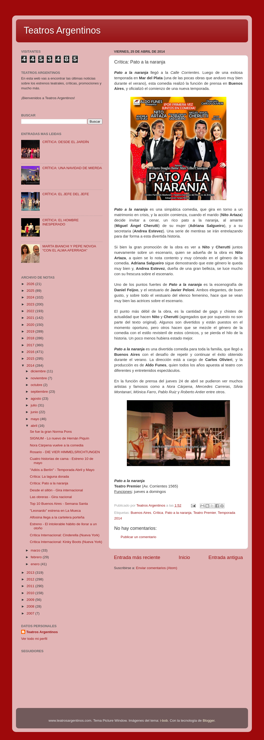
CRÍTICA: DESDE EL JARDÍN (65, 142)
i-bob (164, 720)
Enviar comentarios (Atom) (156, 568)
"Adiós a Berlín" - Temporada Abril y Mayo (62, 470)
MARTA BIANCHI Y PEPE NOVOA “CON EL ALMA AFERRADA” (69, 248)
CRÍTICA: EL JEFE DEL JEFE (65, 194)
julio (34, 405)
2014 (31, 365)
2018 (31, 338)
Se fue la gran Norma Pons (51, 432)
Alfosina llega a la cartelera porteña (57, 517)
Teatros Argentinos (62, 30)
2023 (31, 304)
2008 (31, 606)
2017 (31, 345)
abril (34, 426)
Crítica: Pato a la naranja (49, 483)
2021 (31, 318)
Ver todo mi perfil (34, 639)
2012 (31, 579)
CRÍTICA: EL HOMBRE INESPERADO (60, 222)
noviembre (39, 378)
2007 (31, 613)
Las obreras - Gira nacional (51, 497)
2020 (31, 325)
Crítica (158, 513)
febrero (37, 557)
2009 (31, 600)
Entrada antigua (226, 557)
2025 (31, 291)
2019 (31, 331)
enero (35, 564)
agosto (36, 398)
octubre (37, 385)
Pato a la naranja (178, 513)
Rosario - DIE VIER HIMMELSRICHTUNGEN (65, 452)
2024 (31, 297)
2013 (31, 572)
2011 (31, 586)
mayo (35, 419)
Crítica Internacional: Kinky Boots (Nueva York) (66, 542)
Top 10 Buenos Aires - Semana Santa (59, 504)
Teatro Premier (204, 513)
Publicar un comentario (138, 537)
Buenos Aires (141, 513)
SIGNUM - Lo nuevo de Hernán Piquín (59, 438)
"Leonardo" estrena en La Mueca (55, 511)
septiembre (40, 391)
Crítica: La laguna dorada (49, 476)
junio (35, 412)
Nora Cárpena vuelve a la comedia (57, 445)
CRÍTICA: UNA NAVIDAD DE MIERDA (72, 168)
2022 (31, 311)
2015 (31, 358)
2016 (31, 352)
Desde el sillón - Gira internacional (56, 490)
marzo (36, 550)
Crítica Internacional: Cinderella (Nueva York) (65, 535)
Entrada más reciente (137, 557)
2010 (31, 593)
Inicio (184, 557)
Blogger (208, 720)
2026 (31, 284)
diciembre (39, 371)
